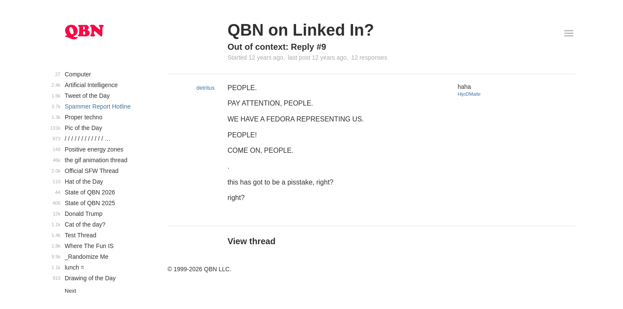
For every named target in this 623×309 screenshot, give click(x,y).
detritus (205, 88)
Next (70, 291)
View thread (252, 241)
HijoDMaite (469, 94)
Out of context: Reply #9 (277, 47)
